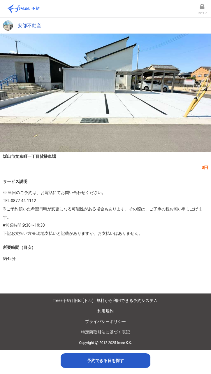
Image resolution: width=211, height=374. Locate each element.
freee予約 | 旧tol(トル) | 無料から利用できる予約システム (105, 300)
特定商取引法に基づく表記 (105, 332)
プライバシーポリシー (105, 321)
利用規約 (105, 311)
